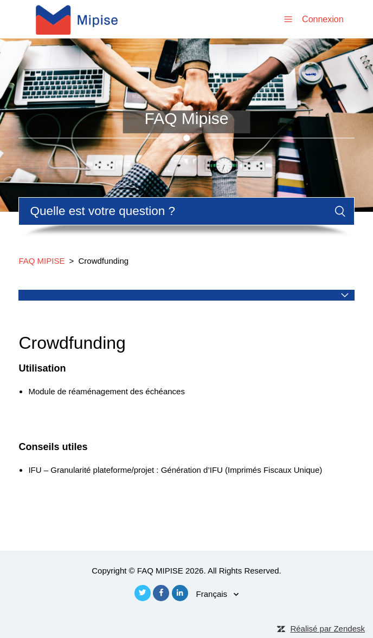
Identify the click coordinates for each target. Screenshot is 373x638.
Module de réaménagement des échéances (106, 391)
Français (213, 593)
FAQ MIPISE (41, 260)
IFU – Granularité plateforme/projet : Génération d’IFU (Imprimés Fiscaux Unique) (175, 469)
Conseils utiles (52, 446)
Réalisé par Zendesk (327, 628)
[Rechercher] (186, 211)
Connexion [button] (323, 19)
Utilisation (42, 368)
